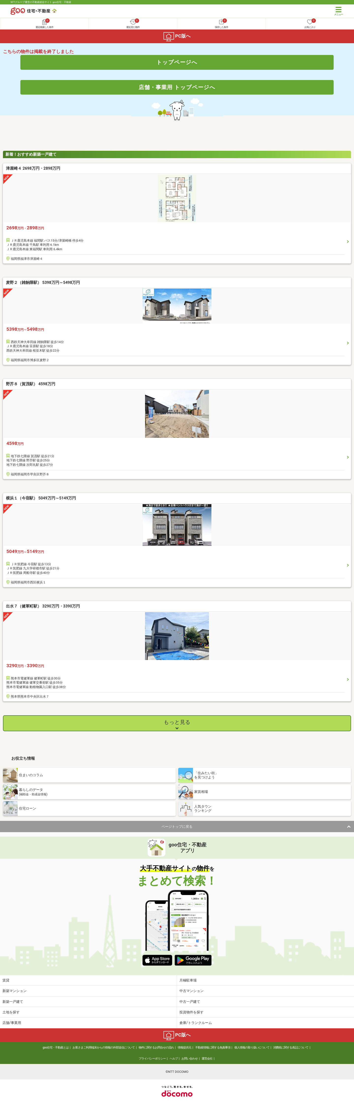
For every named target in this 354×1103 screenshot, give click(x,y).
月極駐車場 (188, 980)
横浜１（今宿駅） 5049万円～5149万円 (41, 498)
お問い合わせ (189, 1058)
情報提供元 (184, 1047)
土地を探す (11, 1012)
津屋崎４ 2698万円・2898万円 (33, 168)
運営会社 (207, 1058)
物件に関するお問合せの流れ (156, 1047)
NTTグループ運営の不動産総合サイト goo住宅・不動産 (41, 2)
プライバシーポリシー (152, 1058)
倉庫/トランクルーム (195, 1023)
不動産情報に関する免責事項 (212, 1047)
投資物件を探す (191, 1012)
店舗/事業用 (11, 1023)
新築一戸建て (12, 1002)
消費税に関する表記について (290, 1047)
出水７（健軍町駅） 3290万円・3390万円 (43, 606)
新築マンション (14, 991)
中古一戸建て (189, 1002)
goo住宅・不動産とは (56, 1047)
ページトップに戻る (177, 826)
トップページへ (176, 62)
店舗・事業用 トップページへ (177, 87)
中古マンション (191, 991)
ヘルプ (174, 1058)
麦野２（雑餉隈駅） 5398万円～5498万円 (43, 282)
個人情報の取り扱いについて (251, 1047)
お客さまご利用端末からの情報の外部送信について (104, 1047)
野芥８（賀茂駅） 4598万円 (30, 384)
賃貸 (5, 980)
